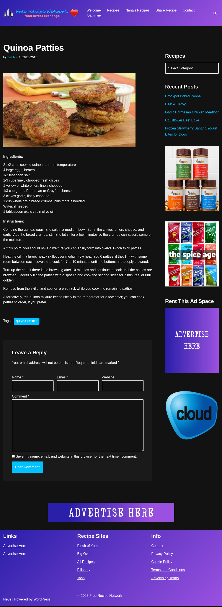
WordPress (42, 600)
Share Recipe (166, 10)
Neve (7, 600)
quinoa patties (27, 321)
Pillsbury (83, 571)
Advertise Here (14, 546)
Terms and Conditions (168, 571)
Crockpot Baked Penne (183, 96)
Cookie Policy (161, 562)
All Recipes (86, 562)
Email (62, 378)
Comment (20, 397)
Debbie (12, 57)
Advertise (94, 16)
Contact (189, 10)
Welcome (94, 10)
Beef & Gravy (175, 104)
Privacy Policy (162, 554)
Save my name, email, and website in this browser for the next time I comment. (76, 457)
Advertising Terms (165, 579)
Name (17, 378)
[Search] (215, 13)
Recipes (113, 10)
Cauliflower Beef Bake (182, 126)
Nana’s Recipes (138, 10)
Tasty (81, 579)
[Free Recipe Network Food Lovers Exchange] (41, 13)
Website (108, 378)
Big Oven (84, 554)
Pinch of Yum (87, 546)
